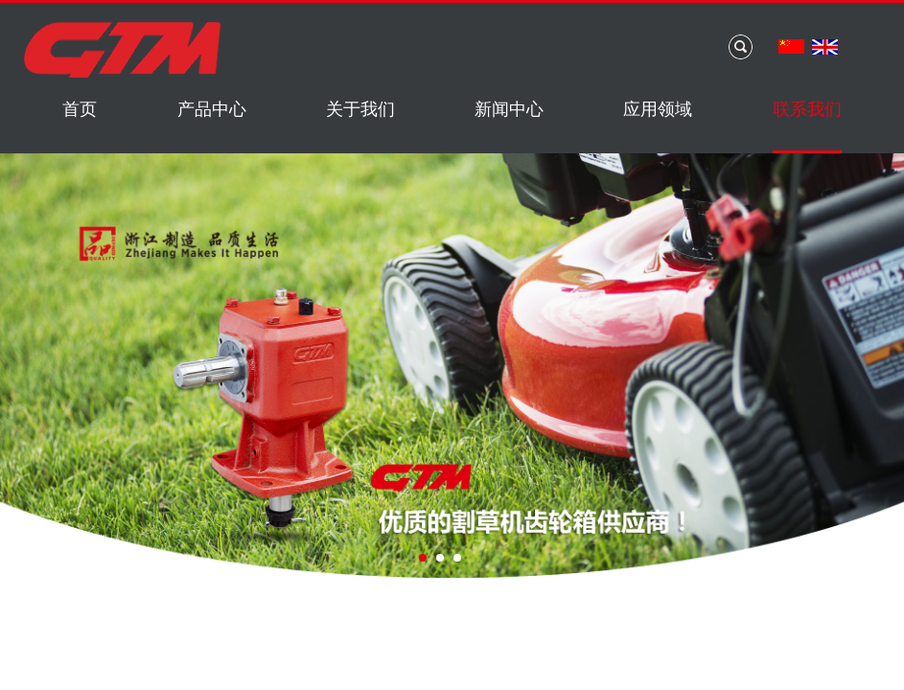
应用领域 (657, 109)
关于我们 (360, 109)
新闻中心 (509, 109)
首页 (79, 109)
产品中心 (211, 109)
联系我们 (807, 109)
